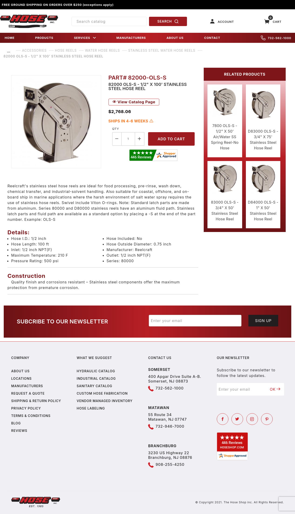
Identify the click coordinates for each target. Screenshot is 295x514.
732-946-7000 (170, 426)
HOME (9, 38)
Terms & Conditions (31, 416)
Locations (21, 378)
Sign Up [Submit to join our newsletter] (263, 320)
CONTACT (212, 38)
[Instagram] (252, 419)
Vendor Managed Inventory (104, 401)
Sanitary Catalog (94, 386)
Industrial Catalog (96, 378)
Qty (115, 129)
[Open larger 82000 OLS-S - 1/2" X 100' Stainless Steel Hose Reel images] (56, 121)
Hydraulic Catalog (96, 371)
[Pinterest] (267, 419)
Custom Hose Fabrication (102, 393)
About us (20, 371)
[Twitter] (237, 419)
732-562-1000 (276, 38)
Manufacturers (27, 386)
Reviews (19, 431)
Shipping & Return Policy (36, 401)
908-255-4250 (170, 464)
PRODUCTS (44, 38)
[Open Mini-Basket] (272, 21)
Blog (16, 423)
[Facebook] (222, 419)
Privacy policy (26, 408)
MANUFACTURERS (131, 38)
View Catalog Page (133, 102)
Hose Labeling (91, 408)
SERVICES (85, 38)
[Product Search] (109, 21)
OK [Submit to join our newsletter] (275, 389)
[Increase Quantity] (139, 138)
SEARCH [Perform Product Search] (168, 21)
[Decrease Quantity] (117, 138)
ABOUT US (174, 38)
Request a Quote (28, 393)
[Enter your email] (195, 320)
